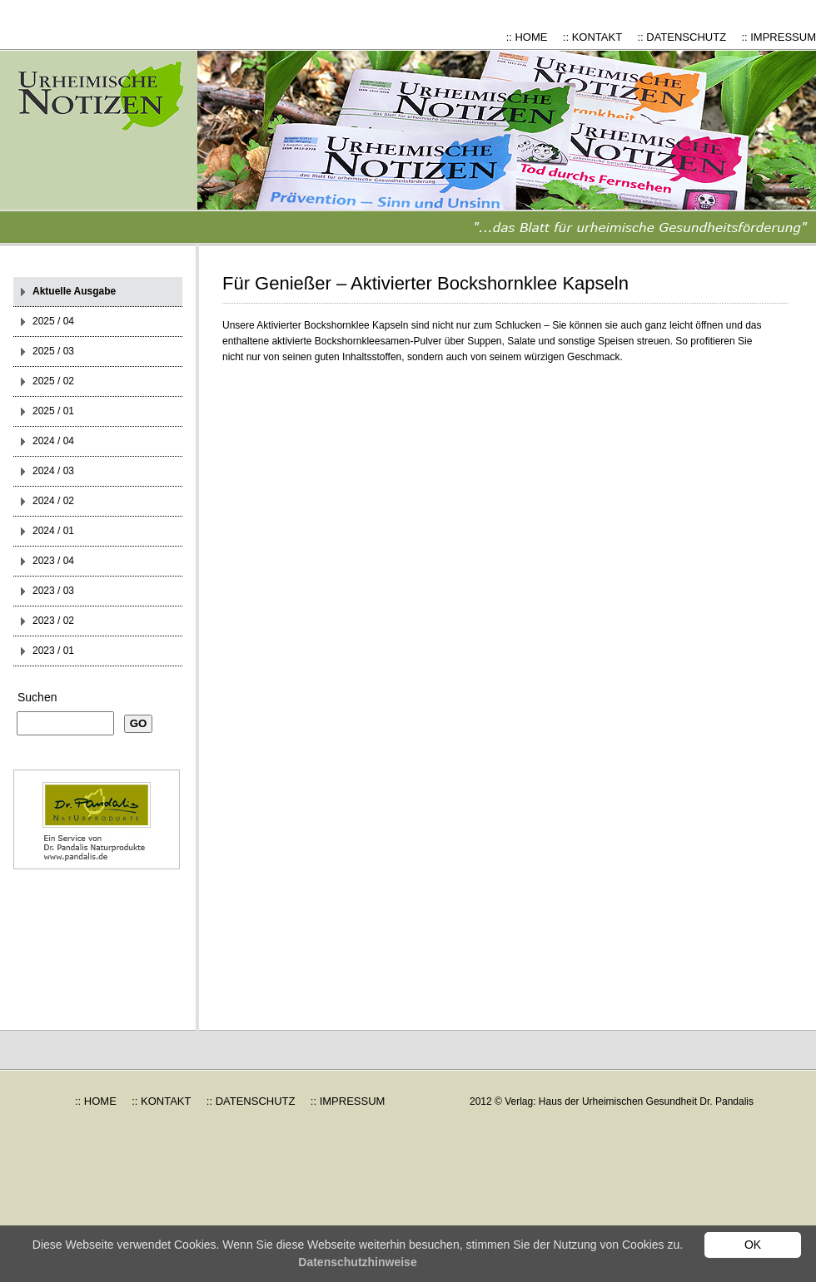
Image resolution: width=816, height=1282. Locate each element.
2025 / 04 (53, 321)
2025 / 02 (53, 381)
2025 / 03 (53, 351)
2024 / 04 (53, 441)
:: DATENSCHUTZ (681, 37)
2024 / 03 (53, 471)
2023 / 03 (53, 590)
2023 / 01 (53, 650)
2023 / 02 (53, 620)
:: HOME (527, 37)
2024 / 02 (53, 501)
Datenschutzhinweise (357, 1262)
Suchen (37, 697)
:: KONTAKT (592, 37)
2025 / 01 (53, 411)
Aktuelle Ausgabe (74, 291)
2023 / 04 (53, 561)
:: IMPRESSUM (778, 37)
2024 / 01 (53, 531)
